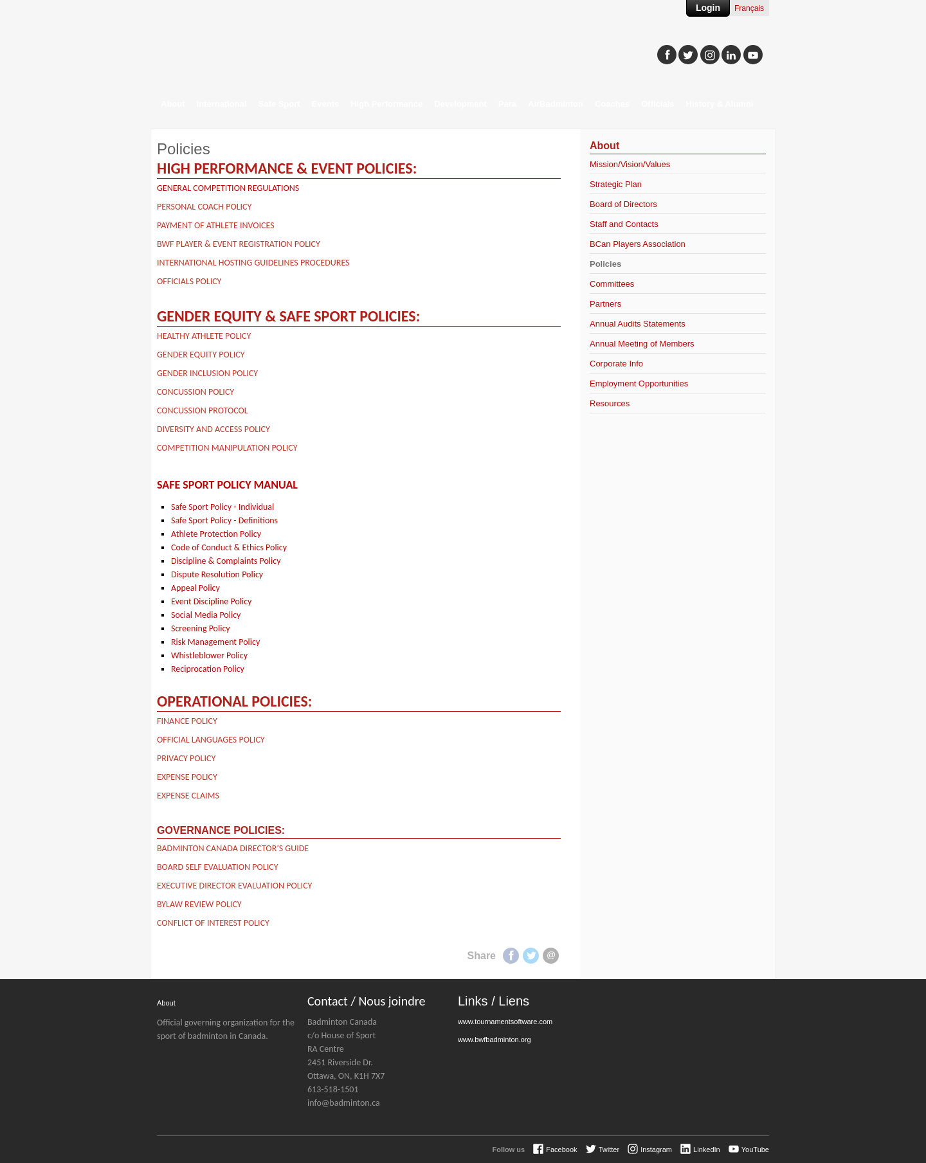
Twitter (531, 956)
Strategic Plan (616, 184)
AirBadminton (555, 104)
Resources (610, 403)
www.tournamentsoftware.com (505, 1021)
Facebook (511, 956)
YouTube (755, 1149)
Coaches (612, 104)
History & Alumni (720, 104)
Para (507, 104)
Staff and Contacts (624, 224)
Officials (657, 104)
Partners (605, 304)
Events (326, 104)
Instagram (656, 1149)
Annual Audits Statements (637, 324)
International (222, 104)
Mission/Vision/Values (630, 164)
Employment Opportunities (639, 383)
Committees (612, 284)
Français (749, 8)
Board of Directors (623, 204)
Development (460, 104)
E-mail (551, 956)
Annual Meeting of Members (642, 343)
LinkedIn (706, 1149)
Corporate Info (616, 363)
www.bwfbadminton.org (494, 1039)
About (173, 104)
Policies (605, 264)
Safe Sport (279, 104)
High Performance (386, 104)
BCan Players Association (637, 244)
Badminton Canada (279, 48)
